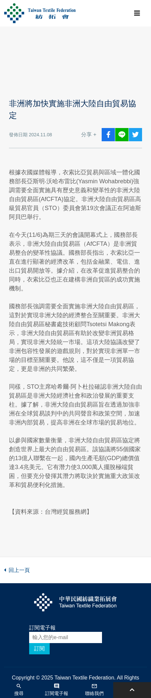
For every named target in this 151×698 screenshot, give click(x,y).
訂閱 (39, 648)
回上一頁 (17, 570)
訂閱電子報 (42, 628)
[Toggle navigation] (137, 13)
